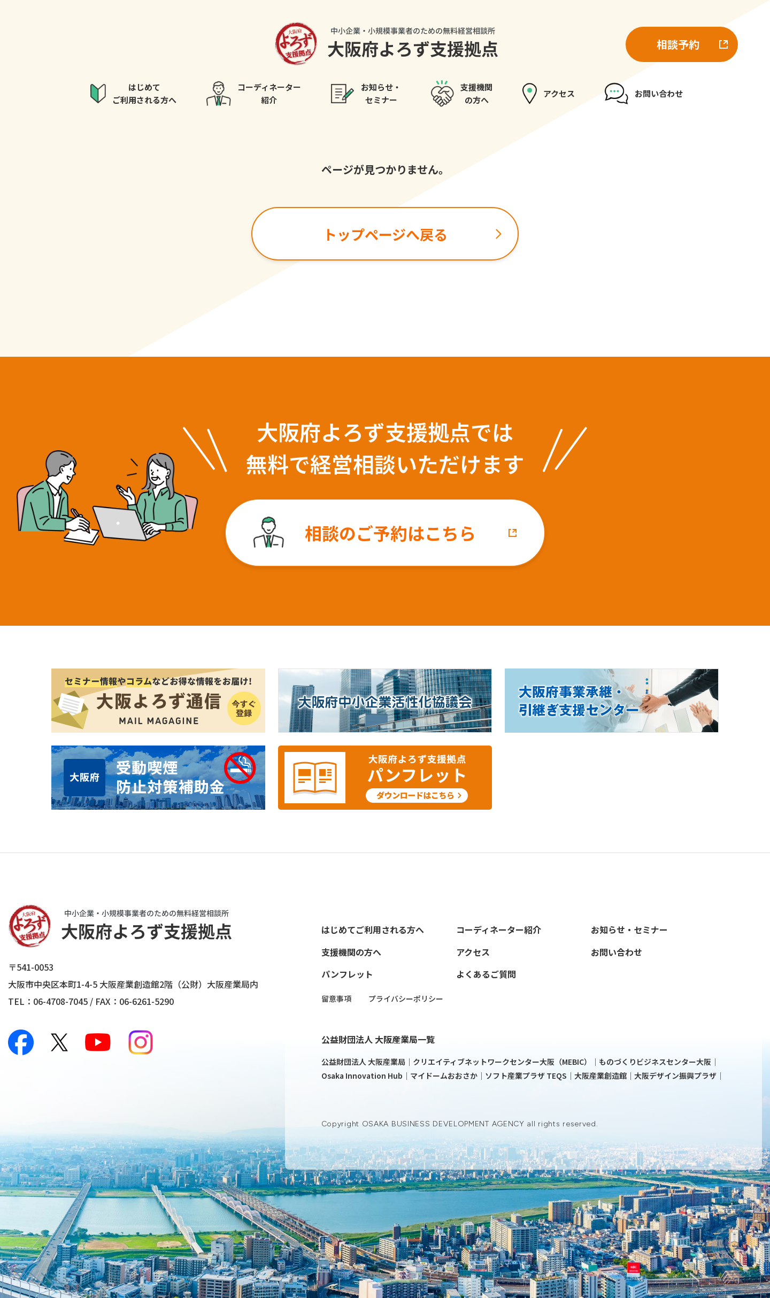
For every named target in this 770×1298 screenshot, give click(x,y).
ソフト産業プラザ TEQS (526, 1075)
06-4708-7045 (60, 1001)
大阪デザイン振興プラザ (675, 1075)
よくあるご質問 (486, 973)
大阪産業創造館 (600, 1075)
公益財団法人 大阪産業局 (363, 1061)
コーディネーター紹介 (498, 929)
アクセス (473, 952)
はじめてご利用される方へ (372, 929)
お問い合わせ (616, 952)
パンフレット (347, 973)
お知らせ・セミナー (629, 929)
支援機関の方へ (351, 952)
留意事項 (336, 998)
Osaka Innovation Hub (362, 1075)
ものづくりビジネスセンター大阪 (655, 1061)
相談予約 (678, 44)
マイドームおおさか (444, 1075)
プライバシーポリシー (405, 998)
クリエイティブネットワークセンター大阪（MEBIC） (502, 1061)
